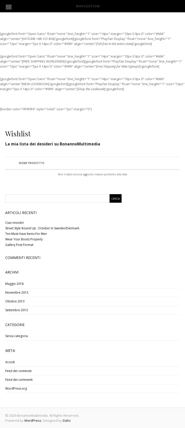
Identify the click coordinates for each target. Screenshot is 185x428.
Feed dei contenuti (18, 371)
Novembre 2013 (16, 292)
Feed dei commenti (19, 380)
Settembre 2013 (16, 310)
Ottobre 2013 (15, 301)
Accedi (10, 362)
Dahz (67, 420)
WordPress (32, 420)
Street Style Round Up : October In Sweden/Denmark (42, 228)
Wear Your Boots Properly (24, 239)
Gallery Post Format (19, 245)
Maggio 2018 (14, 284)
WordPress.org (16, 388)
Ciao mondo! (14, 223)
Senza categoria (16, 336)
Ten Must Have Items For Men (26, 234)
